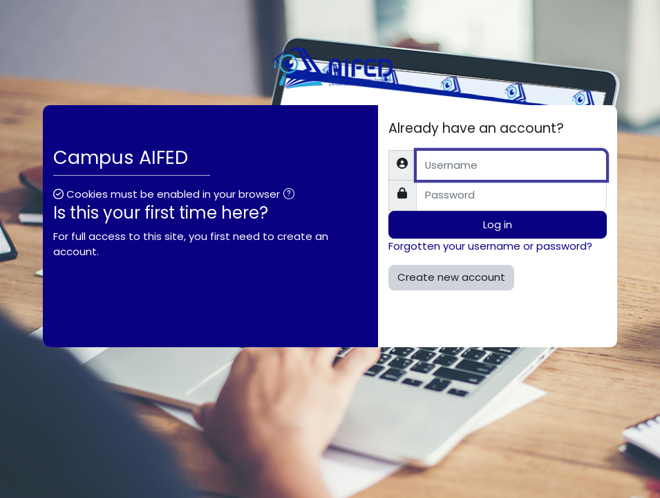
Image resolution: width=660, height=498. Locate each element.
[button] (292, 195)
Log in (497, 224)
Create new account (451, 277)
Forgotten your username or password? (490, 246)
